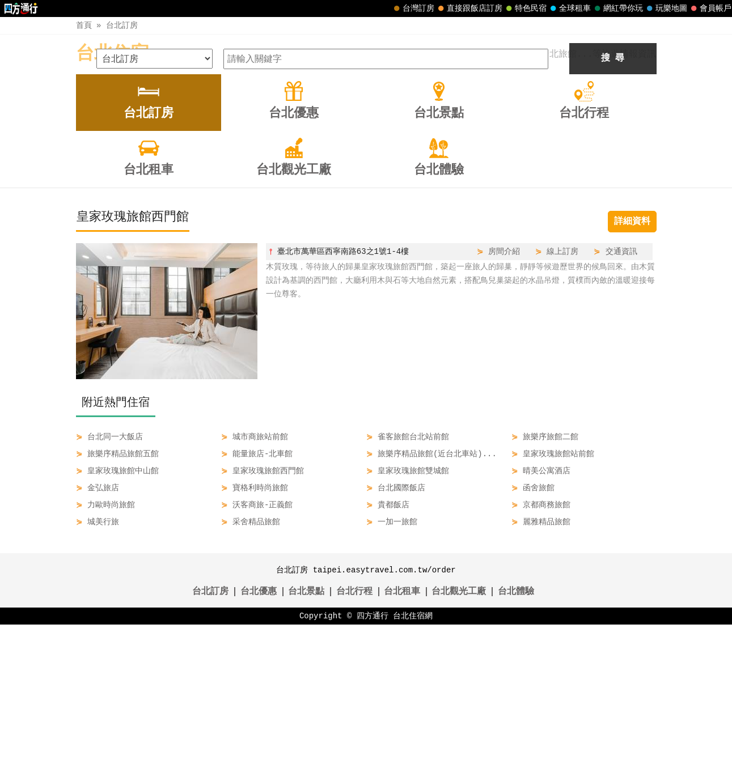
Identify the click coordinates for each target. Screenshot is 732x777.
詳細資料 (632, 374)
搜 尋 (613, 211)
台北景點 (306, 744)
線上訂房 (562, 403)
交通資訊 (621, 403)
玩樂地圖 (665, 8)
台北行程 (354, 744)
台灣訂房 (412, 8)
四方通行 (372, 768)
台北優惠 (258, 744)
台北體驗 (516, 744)
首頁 (84, 25)
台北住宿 (112, 54)
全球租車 (569, 8)
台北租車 (402, 744)
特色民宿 (525, 8)
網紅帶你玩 (617, 8)
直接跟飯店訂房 (468, 8)
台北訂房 (122, 25)
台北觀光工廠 (458, 744)
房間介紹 (504, 403)
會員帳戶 (709, 8)
